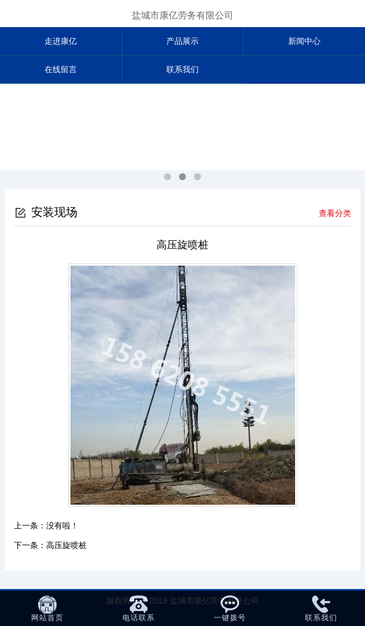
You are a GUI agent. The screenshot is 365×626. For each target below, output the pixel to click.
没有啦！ (62, 525)
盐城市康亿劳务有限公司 (182, 15)
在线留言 (60, 69)
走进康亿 (60, 41)
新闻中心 (304, 41)
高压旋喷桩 (66, 545)
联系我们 (182, 69)
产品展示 (182, 41)
